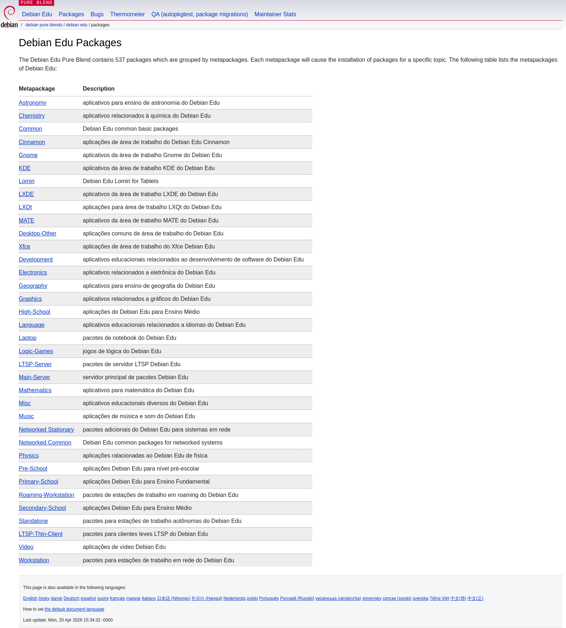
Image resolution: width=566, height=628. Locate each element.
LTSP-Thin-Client (41, 534)
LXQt (25, 207)
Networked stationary (46, 429)
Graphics (30, 299)
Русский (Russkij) (297, 598)
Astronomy (32, 103)
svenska (420, 598)
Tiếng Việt (439, 598)
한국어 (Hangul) (206, 598)
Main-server (34, 377)
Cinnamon (32, 142)
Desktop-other (37, 233)
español (88, 598)
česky (44, 598)
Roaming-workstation (46, 495)
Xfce (24, 246)
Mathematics (35, 390)
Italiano (149, 598)
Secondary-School (42, 508)
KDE (25, 168)
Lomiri (27, 181)
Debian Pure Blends (44, 24)
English (30, 598)
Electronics (33, 272)
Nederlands (234, 598)
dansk (56, 598)
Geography (33, 286)
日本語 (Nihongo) (173, 598)
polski (252, 598)
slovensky (372, 598)
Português (269, 598)
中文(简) (458, 598)
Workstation (34, 560)
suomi (103, 598)
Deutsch (71, 598)
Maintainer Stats (275, 14)
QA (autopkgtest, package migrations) (199, 14)
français (117, 598)
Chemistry (32, 116)
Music (26, 416)
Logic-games (36, 351)
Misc (25, 403)
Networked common (45, 442)
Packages (71, 14)
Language (31, 325)
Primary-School (38, 481)
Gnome (28, 155)
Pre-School (33, 468)
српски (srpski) (397, 598)
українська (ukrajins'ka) (338, 598)
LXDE (26, 194)
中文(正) (475, 598)
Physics (29, 455)
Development (36, 259)
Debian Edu (37, 14)
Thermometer (127, 14)
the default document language (74, 609)
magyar (133, 598)
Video (26, 547)
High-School (34, 312)
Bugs (97, 14)
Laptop (27, 338)
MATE (26, 220)
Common (30, 129)
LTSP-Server (35, 364)
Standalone (33, 521)
